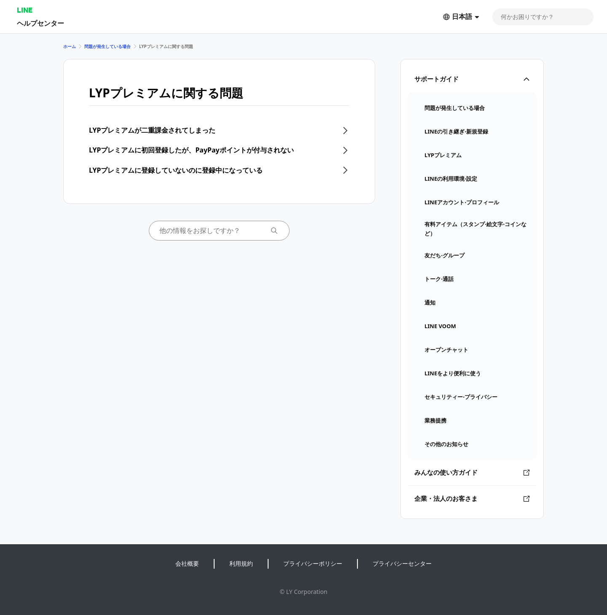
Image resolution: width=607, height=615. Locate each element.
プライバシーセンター (402, 563)
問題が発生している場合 (107, 46)
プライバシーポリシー (312, 563)
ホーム (69, 46)
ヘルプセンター (40, 23)
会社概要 (187, 563)
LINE (24, 9)
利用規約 (241, 563)
